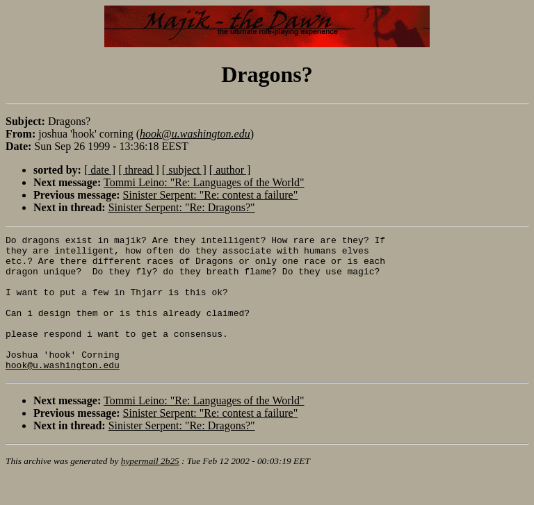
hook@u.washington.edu (63, 392)
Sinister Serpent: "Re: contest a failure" (210, 195)
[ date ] (99, 170)
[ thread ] (138, 170)
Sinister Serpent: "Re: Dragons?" (181, 207)
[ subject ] (184, 170)
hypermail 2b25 (150, 488)
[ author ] (230, 170)
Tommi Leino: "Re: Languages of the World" (204, 182)
